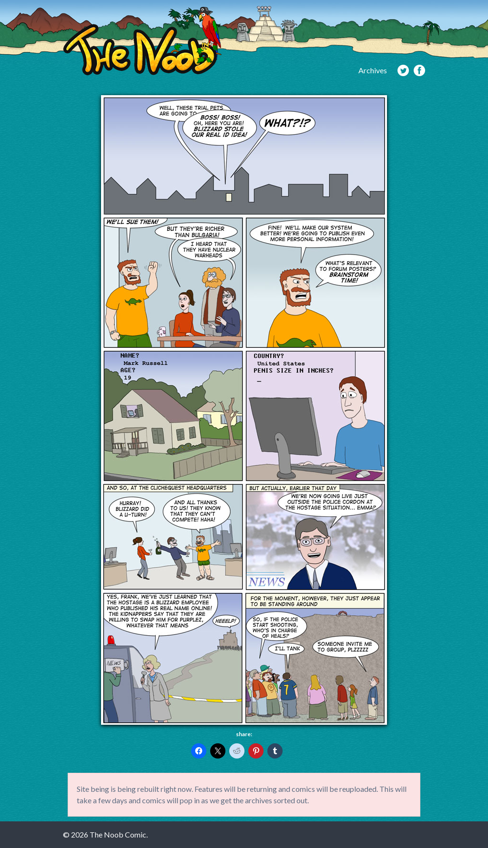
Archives (372, 70)
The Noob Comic (142, 41)
